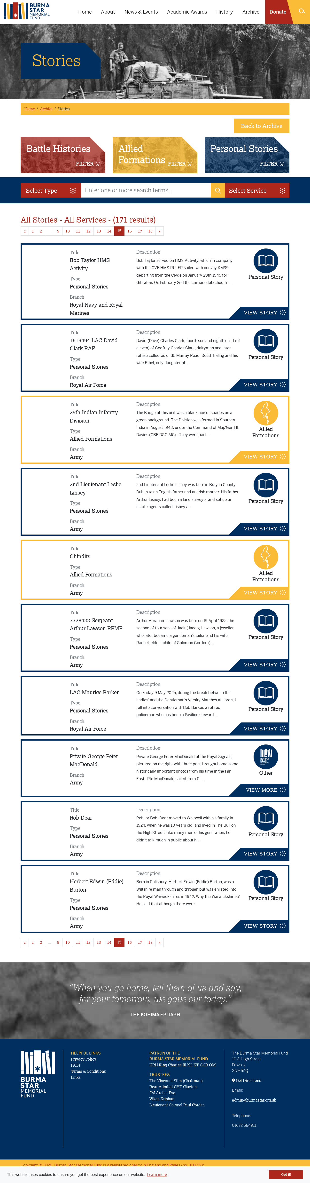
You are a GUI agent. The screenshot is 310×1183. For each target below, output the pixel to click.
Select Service (258, 190)
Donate (278, 12)
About (108, 12)
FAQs (76, 1065)
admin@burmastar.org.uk (254, 1100)
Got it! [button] (286, 1174)
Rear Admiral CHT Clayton (173, 1086)
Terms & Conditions (88, 1071)
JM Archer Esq (162, 1092)
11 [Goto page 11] (78, 231)
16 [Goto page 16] (129, 231)
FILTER (88, 163)
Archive (250, 12)
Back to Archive (261, 125)
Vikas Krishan (161, 1099)
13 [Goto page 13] (99, 231)
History (224, 12)
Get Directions (246, 1080)
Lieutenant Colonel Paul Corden (177, 1105)
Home (85, 12)
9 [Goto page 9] (58, 231)
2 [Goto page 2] (41, 231)
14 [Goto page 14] (109, 231)
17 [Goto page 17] (140, 231)
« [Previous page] (25, 231)
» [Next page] (160, 231)
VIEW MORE (266, 789)
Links (76, 1077)
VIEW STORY (265, 312)
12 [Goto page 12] (88, 231)
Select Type (51, 190)
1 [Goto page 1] (33, 231)
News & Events (141, 12)
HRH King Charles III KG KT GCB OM (182, 1065)
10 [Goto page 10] (67, 231)
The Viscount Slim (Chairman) (176, 1080)
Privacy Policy (83, 1059)
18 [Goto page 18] (150, 231)
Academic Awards (187, 12)
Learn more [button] (157, 1174)
